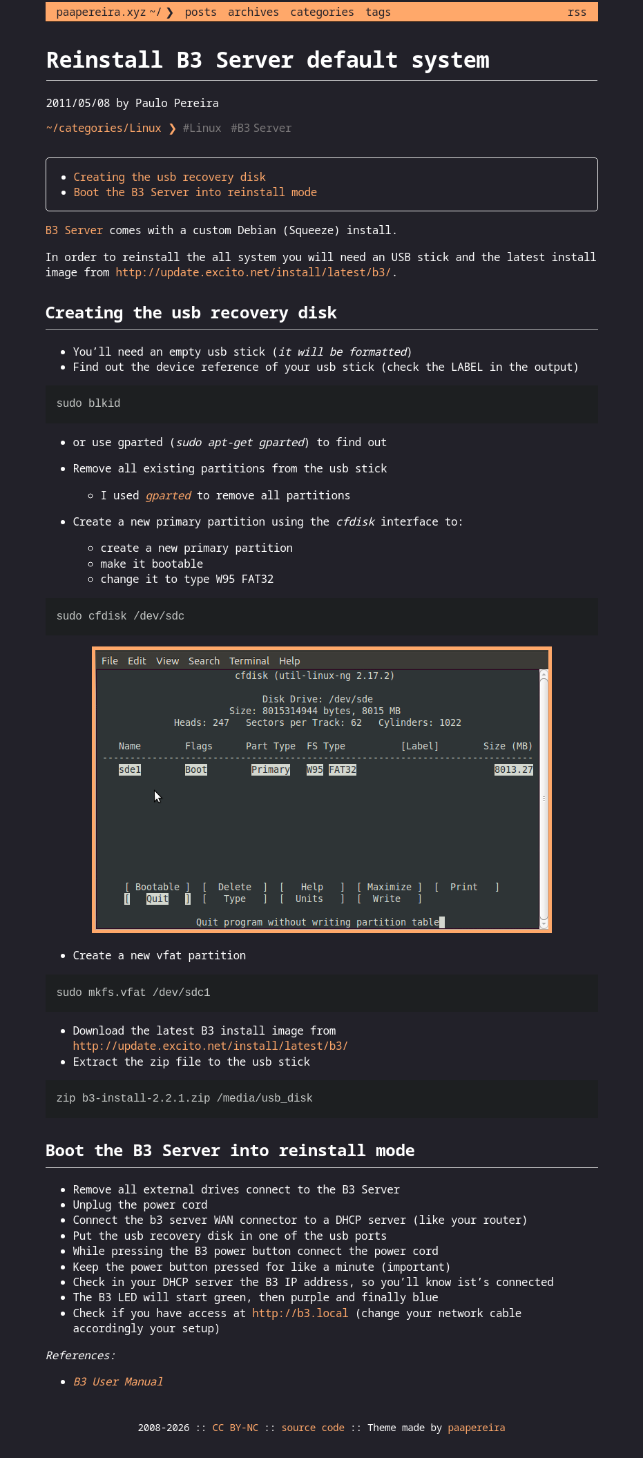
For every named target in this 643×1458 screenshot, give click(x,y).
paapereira (476, 1427)
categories (322, 11)
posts (201, 11)
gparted (167, 495)
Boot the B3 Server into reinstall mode (196, 192)
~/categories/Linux (104, 127)
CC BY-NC (236, 1427)
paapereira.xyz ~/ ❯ (115, 11)
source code (312, 1427)
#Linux (203, 127)
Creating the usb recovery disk (170, 176)
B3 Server (75, 230)
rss (577, 11)
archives (253, 11)
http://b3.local (300, 1313)
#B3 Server (262, 127)
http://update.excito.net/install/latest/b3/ (254, 272)
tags (378, 11)
